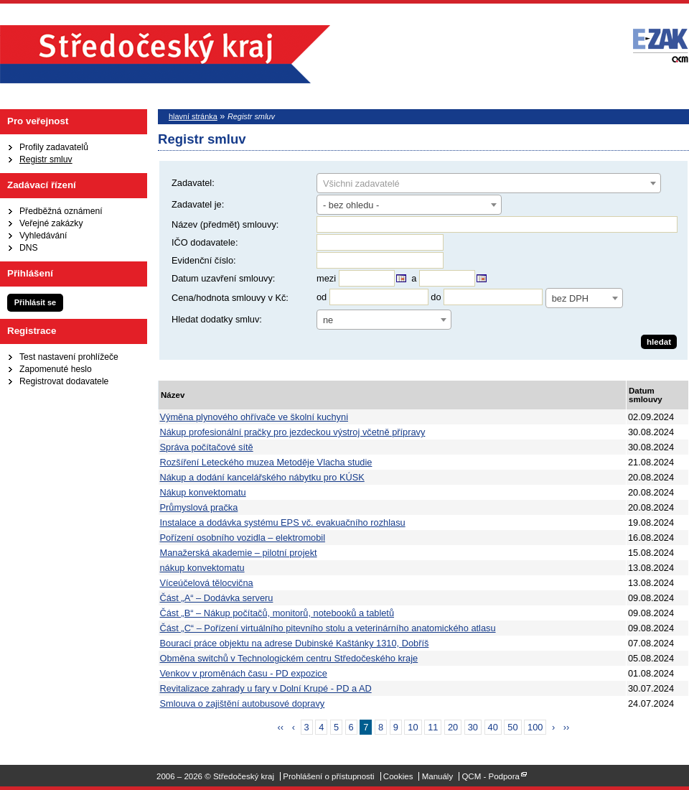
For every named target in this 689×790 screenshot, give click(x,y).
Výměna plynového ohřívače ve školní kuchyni (254, 417)
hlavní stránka (193, 116)
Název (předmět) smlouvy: (225, 224)
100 (535, 727)
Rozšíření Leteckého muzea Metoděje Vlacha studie (266, 462)
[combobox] (489, 183)
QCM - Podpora (490, 776)
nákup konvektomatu (202, 567)
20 (453, 727)
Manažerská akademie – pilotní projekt (238, 552)
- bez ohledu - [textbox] (351, 205)
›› (566, 727)
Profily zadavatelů (53, 147)
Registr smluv (45, 159)
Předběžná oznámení (61, 211)
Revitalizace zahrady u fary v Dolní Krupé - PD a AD (266, 688)
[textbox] (488, 184)
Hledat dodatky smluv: (217, 319)
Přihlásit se (35, 302)
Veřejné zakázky (51, 223)
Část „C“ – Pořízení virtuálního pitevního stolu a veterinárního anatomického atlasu (328, 628)
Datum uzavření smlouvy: (223, 278)
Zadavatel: (193, 182)
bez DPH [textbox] (570, 298)
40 (493, 727)
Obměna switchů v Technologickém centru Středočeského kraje (289, 658)
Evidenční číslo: (204, 260)
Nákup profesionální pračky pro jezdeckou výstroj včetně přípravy (293, 432)
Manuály (438, 776)
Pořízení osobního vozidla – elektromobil (242, 537)
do (436, 297)
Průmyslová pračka (199, 507)
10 (413, 727)
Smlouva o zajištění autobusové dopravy (242, 703)
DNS (28, 248)
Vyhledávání (43, 236)
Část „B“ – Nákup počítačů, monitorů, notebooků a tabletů (277, 613)
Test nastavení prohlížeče (68, 357)
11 (433, 727)
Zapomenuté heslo (55, 369)
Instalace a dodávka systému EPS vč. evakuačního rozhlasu (283, 522)
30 (473, 727)
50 (512, 727)
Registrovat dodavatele (63, 381)
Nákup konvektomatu (203, 492)
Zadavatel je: (198, 204)
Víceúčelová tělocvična (206, 582)
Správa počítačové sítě (206, 447)
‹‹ (281, 727)
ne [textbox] (328, 320)
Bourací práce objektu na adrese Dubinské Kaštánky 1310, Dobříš (294, 643)
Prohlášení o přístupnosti (328, 776)
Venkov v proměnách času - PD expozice (243, 673)
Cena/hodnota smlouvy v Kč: (230, 297)
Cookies (398, 776)
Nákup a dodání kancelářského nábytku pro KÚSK (262, 477)
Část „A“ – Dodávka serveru (216, 597)
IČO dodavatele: (205, 242)
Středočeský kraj (165, 54)
